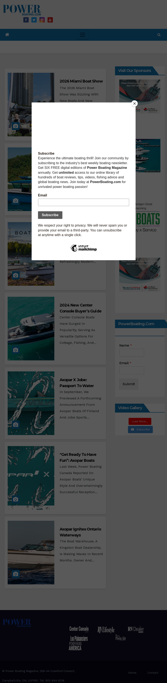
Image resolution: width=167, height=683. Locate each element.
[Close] (134, 103)
